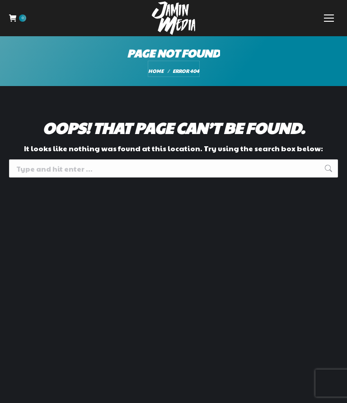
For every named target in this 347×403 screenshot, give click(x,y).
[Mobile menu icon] (329, 18)
